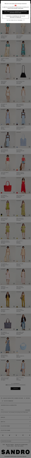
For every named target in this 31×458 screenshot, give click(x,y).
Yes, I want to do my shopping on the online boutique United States (15, 12)
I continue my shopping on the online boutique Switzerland (15, 17)
